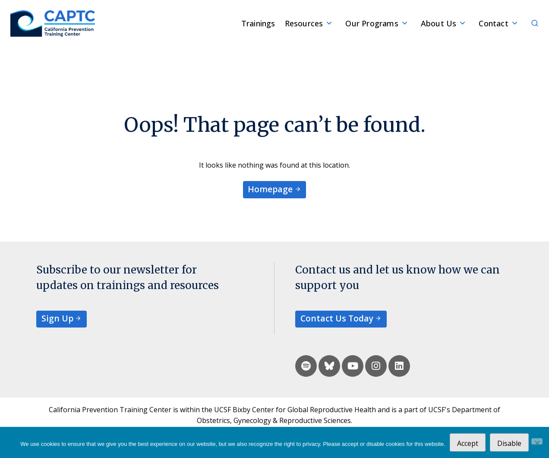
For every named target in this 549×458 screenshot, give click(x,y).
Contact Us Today (336, 318)
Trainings (258, 23)
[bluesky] (329, 366)
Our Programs (371, 23)
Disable (509, 443)
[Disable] (537, 441)
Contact (493, 23)
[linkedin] (399, 366)
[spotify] (306, 366)
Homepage (270, 189)
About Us (439, 23)
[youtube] (352, 366)
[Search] (530, 23)
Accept (467, 443)
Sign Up (57, 318)
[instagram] (376, 366)
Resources (304, 23)
